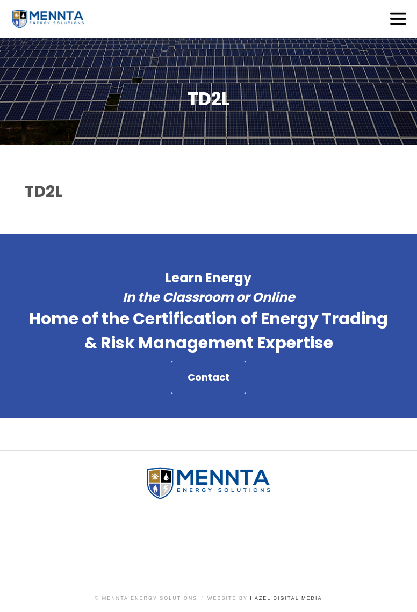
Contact (208, 377)
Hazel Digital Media (286, 598)
